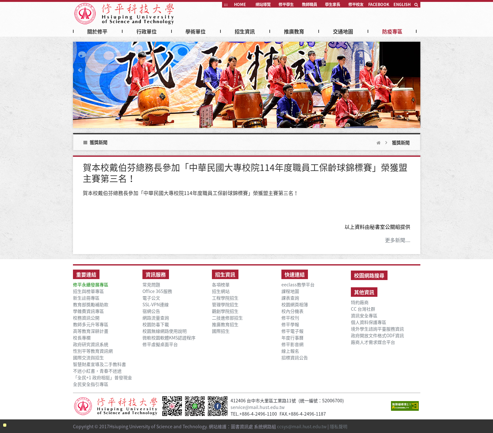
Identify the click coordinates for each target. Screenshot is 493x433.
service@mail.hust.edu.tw (258, 407)
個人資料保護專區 (368, 322)
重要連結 (86, 274)
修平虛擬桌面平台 (160, 344)
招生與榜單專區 (88, 291)
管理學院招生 (225, 304)
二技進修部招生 (227, 317)
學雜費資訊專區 (88, 311)
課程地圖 (290, 291)
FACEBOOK (378, 4)
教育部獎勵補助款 (90, 304)
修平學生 (286, 4)
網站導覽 (263, 4)
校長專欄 (82, 337)
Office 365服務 (157, 291)
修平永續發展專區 (90, 284)
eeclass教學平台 (298, 284)
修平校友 (356, 4)
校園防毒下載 (155, 324)
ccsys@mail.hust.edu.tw (302, 426)
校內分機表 (292, 311)
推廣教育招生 (225, 324)
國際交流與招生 (88, 357)
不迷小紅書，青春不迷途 (97, 371)
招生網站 (221, 291)
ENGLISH (402, 4)
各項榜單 (221, 284)
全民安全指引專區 (90, 384)
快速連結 (295, 274)
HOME (240, 4)
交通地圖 (343, 31)
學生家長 (332, 4)
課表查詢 (290, 298)
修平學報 (290, 324)
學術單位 (195, 31)
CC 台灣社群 (363, 309)
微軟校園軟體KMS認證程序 (168, 337)
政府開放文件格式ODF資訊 (377, 335)
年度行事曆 (292, 337)
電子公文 (151, 298)
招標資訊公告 (294, 357)
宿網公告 (151, 311)
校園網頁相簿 (294, 304)
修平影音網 (292, 344)
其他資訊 (364, 292)
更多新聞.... (397, 240)
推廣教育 (294, 31)
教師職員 (309, 4)
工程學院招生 (225, 298)
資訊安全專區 (364, 315)
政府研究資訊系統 (90, 344)
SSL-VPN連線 (155, 304)
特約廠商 (360, 302)
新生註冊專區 (86, 298)
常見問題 (151, 284)
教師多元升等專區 (90, 324)
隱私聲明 (339, 426)
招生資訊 (245, 31)
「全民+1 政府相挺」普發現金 (102, 377)
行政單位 (146, 31)
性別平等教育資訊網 (93, 351)
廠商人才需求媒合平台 (373, 342)
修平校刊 (290, 317)
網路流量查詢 (155, 317)
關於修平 (97, 31)
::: (226, 4)
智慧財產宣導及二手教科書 (99, 364)
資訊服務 (156, 274)
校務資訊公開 (86, 317)
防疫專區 (392, 31)
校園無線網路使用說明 (164, 331)
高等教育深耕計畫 (90, 331)
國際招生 (221, 331)
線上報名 (290, 351)
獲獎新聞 (401, 142)
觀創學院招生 (225, 311)
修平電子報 (292, 331)
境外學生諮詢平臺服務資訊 (377, 329)
